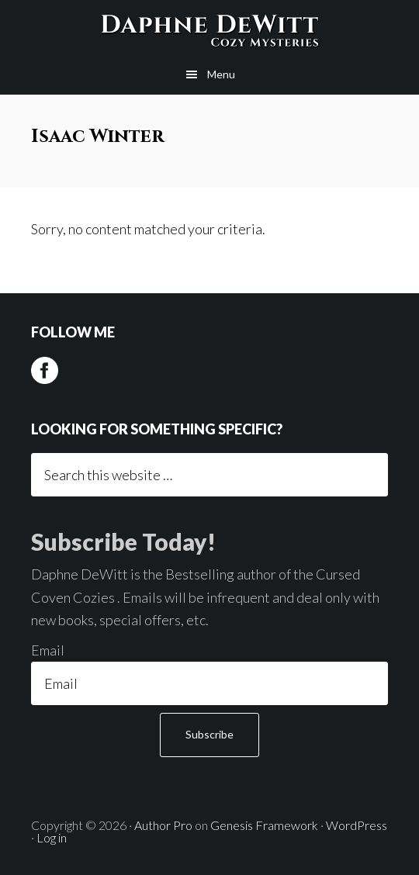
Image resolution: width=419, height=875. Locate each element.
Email (47, 650)
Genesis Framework (264, 825)
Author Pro (163, 825)
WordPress (356, 825)
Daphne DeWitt (209, 27)
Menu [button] (221, 74)
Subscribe (209, 734)
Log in (51, 837)
